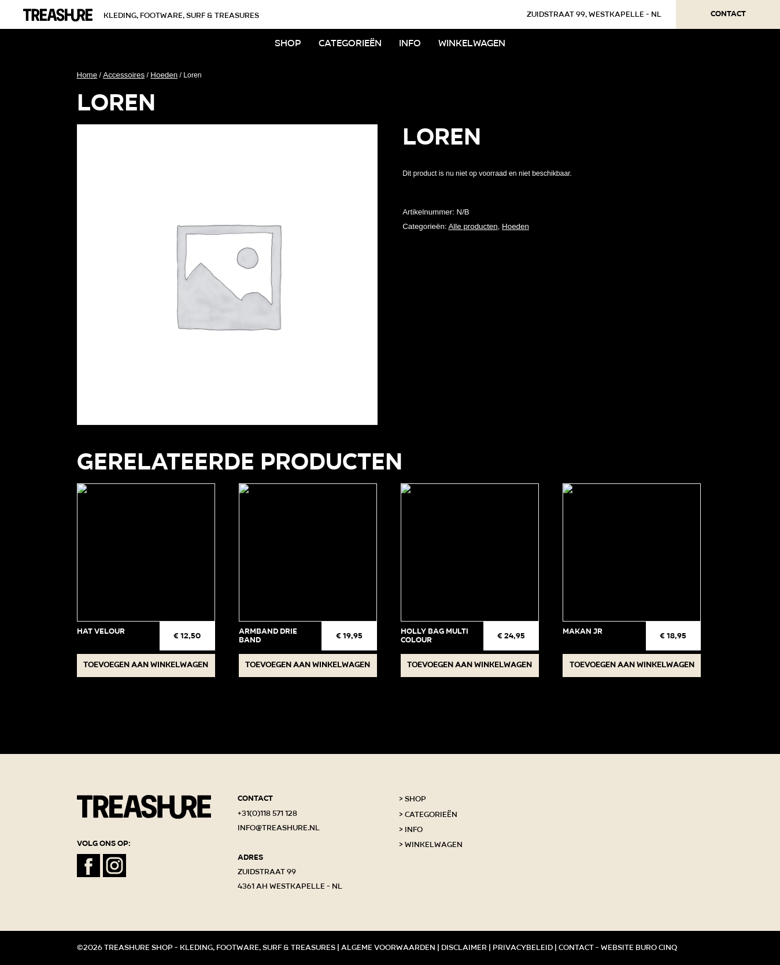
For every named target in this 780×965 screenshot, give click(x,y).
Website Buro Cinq (639, 947)
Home (87, 75)
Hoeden (164, 75)
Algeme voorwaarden (388, 947)
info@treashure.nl (279, 828)
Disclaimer (464, 947)
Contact (728, 14)
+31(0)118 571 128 (267, 813)
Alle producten (472, 226)
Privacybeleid (523, 947)
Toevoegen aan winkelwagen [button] (145, 665)
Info (410, 43)
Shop (288, 43)
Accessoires (124, 75)
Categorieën (350, 43)
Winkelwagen (471, 43)
